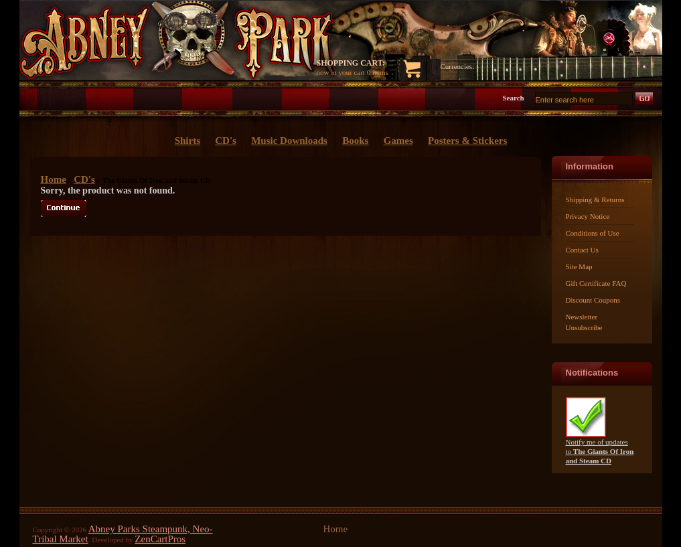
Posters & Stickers (467, 140)
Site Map (579, 266)
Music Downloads (289, 140)
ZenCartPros (160, 539)
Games (398, 140)
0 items (377, 72)
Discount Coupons (593, 300)
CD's (84, 179)
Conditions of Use (592, 233)
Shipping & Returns (595, 200)
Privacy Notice (588, 216)
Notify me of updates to (600, 448)
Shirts (187, 140)
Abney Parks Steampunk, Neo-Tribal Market (123, 534)
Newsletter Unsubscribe (584, 322)
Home (53, 179)
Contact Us (582, 250)
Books (355, 140)
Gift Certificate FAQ (596, 283)
